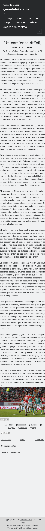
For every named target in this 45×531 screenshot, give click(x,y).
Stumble (22, 427)
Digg (33, 427)
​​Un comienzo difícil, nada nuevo (22, 45)
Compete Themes (22, 525)
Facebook (21, 424)
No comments (30, 54)
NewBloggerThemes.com (27, 528)
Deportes (11, 54)
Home (22, 439)
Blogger (23, 522)
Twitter (33, 424)
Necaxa (19, 54)
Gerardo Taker (11, 5)
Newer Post (6, 439)
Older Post (39, 439)
